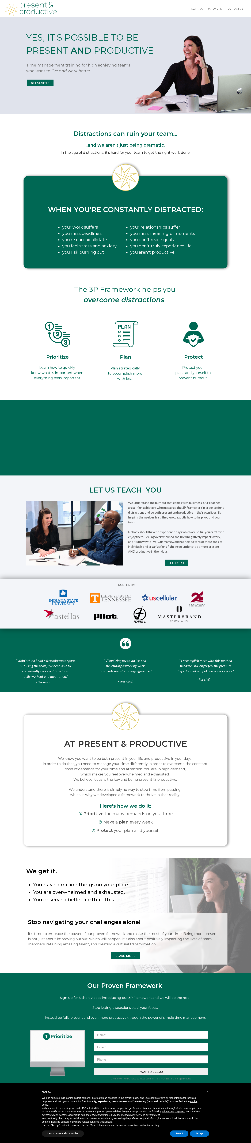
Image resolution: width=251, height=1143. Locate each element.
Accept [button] (199, 1133)
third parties (102, 1108)
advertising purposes (173, 1111)
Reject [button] (179, 1133)
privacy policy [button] (132, 1098)
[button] (207, 1091)
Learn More (125, 955)
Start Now (125, 462)
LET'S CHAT (176, 562)
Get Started (40, 82)
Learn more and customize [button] (62, 1133)
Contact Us (235, 8)
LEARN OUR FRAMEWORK (206, 8)
